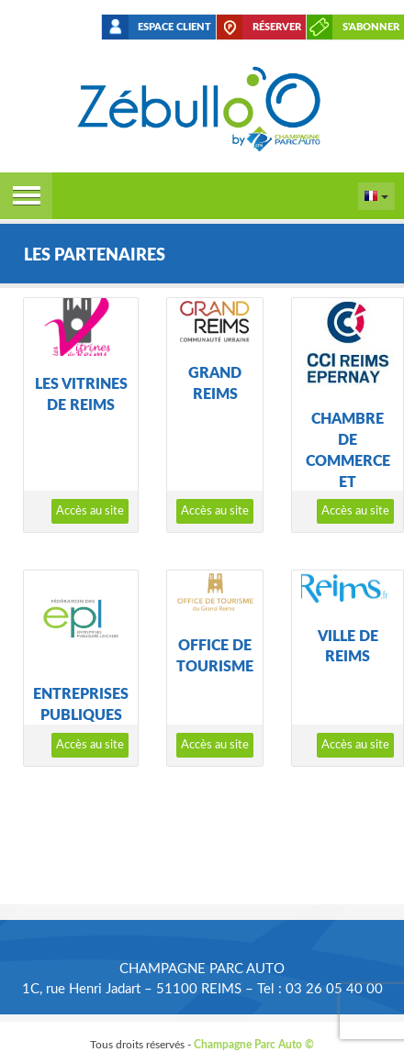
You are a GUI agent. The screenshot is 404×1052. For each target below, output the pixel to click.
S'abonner (370, 27)
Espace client (174, 27)
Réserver (276, 27)
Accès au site (90, 511)
